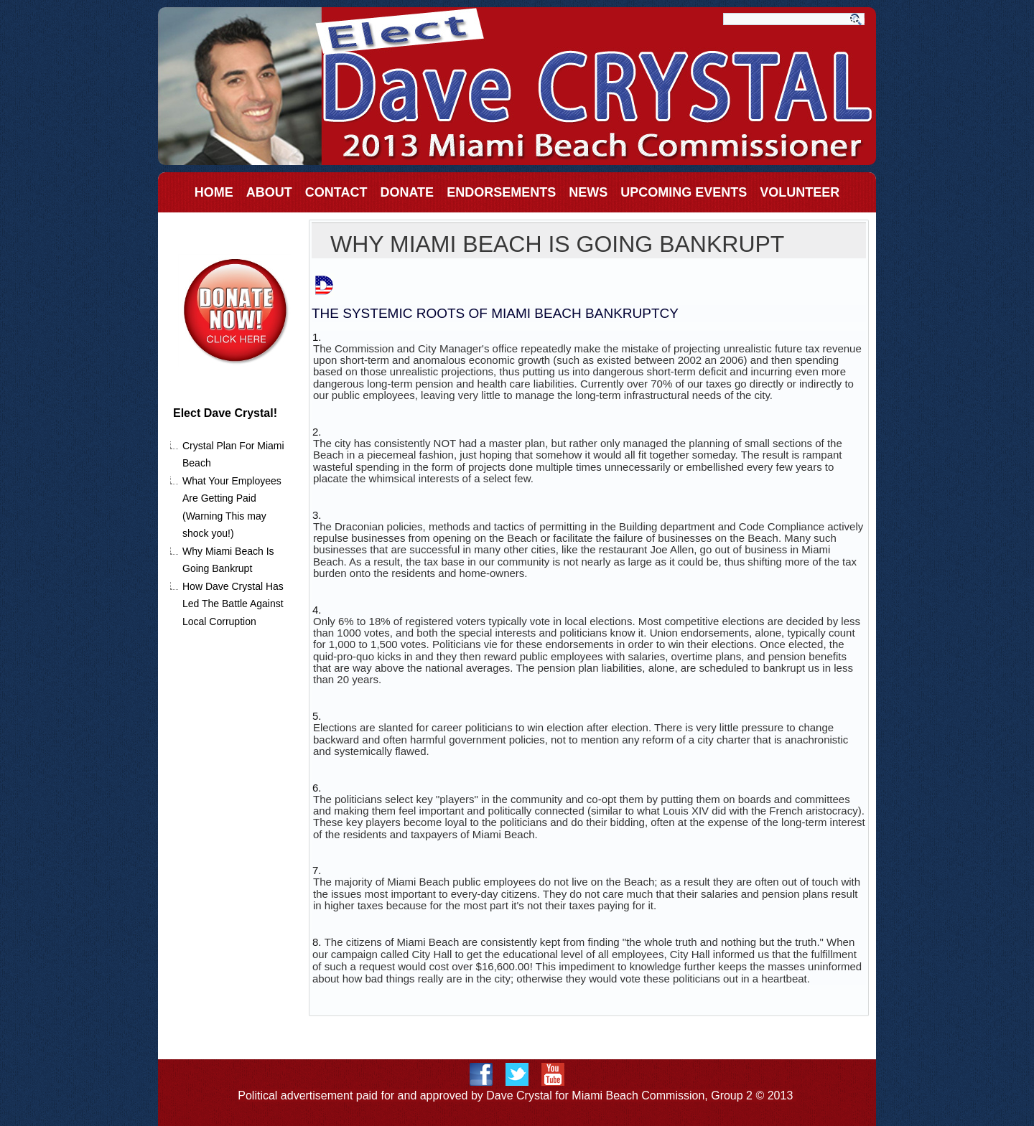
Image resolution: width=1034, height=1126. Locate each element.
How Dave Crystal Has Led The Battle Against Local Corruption (233, 604)
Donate (407, 192)
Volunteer (799, 192)
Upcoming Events (683, 192)
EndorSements (501, 192)
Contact (336, 192)
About (269, 192)
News (588, 192)
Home (214, 192)
